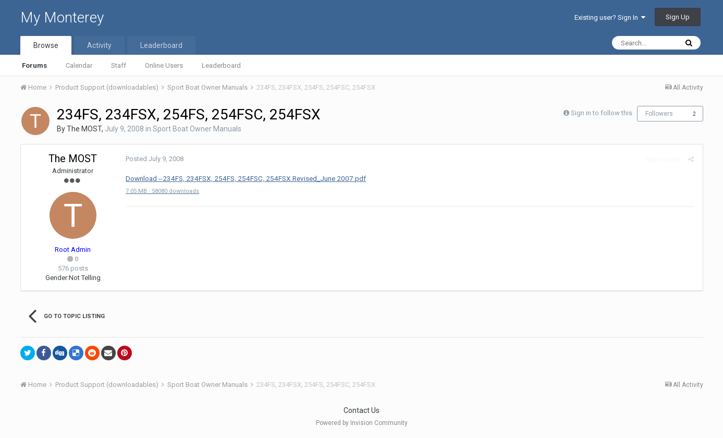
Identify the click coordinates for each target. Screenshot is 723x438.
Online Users (164, 65)
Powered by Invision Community (362, 423)
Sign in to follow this (601, 113)
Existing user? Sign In (609, 17)
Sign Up (678, 17)
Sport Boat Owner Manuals (197, 129)
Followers (659, 113)
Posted (154, 159)
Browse (45, 45)
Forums (34, 65)
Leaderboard (221, 65)
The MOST (84, 129)
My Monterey (62, 17)
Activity (99, 45)
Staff (118, 65)
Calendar (79, 65)
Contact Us (361, 410)
